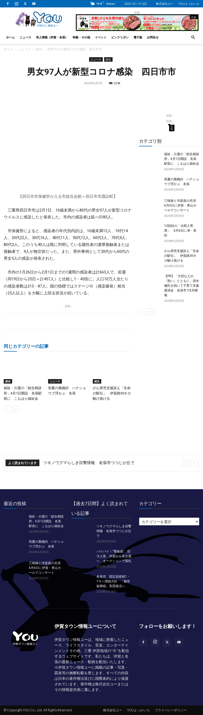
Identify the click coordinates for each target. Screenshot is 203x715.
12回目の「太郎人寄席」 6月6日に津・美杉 (180, 230)
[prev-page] (7, 409)
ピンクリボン (120, 37)
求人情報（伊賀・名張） (52, 37)
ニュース (25, 37)
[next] (194, 463)
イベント (101, 37)
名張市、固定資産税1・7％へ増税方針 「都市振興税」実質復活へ (113, 581)
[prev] (185, 463)
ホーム (10, 37)
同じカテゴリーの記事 (26, 346)
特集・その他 (81, 37)
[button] (193, 37)
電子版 (137, 37)
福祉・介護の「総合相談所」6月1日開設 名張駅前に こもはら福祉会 (23, 393)
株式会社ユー (164, 4)
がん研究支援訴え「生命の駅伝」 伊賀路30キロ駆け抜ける (112, 393)
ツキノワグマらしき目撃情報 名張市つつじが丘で (89, 462)
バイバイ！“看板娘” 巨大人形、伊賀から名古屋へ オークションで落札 (113, 556)
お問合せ (153, 37)
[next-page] (15, 409)
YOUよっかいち (188, 4)
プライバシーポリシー (171, 710)
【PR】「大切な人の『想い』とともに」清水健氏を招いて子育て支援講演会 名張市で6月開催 (181, 285)
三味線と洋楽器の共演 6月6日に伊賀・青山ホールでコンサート (181, 205)
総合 (39, 49)
